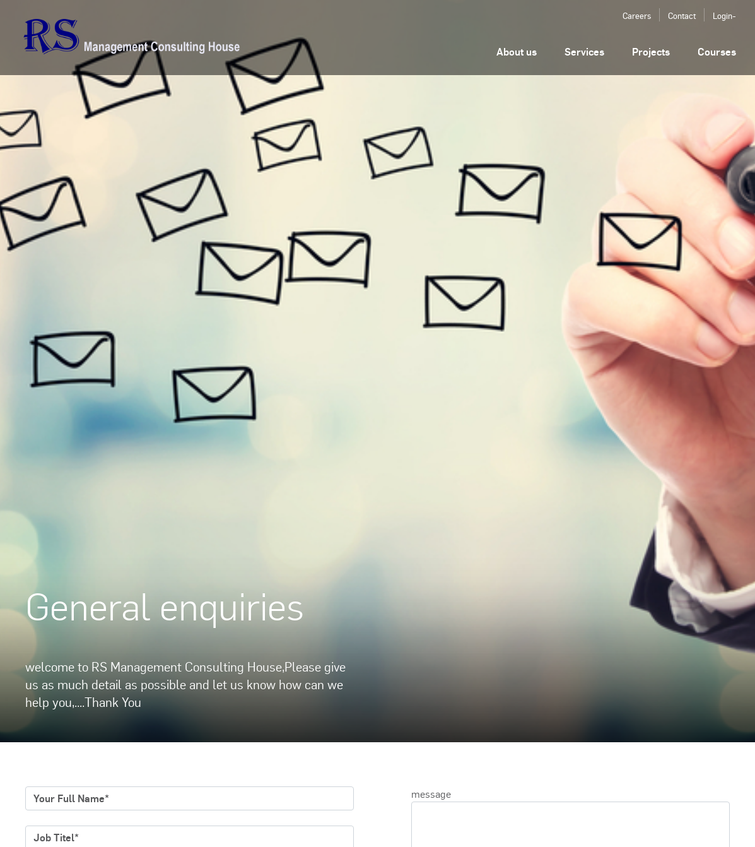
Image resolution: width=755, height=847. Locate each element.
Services (584, 51)
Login (722, 15)
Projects (651, 51)
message (431, 793)
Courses (717, 51)
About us (516, 51)
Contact (682, 15)
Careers (637, 15)
